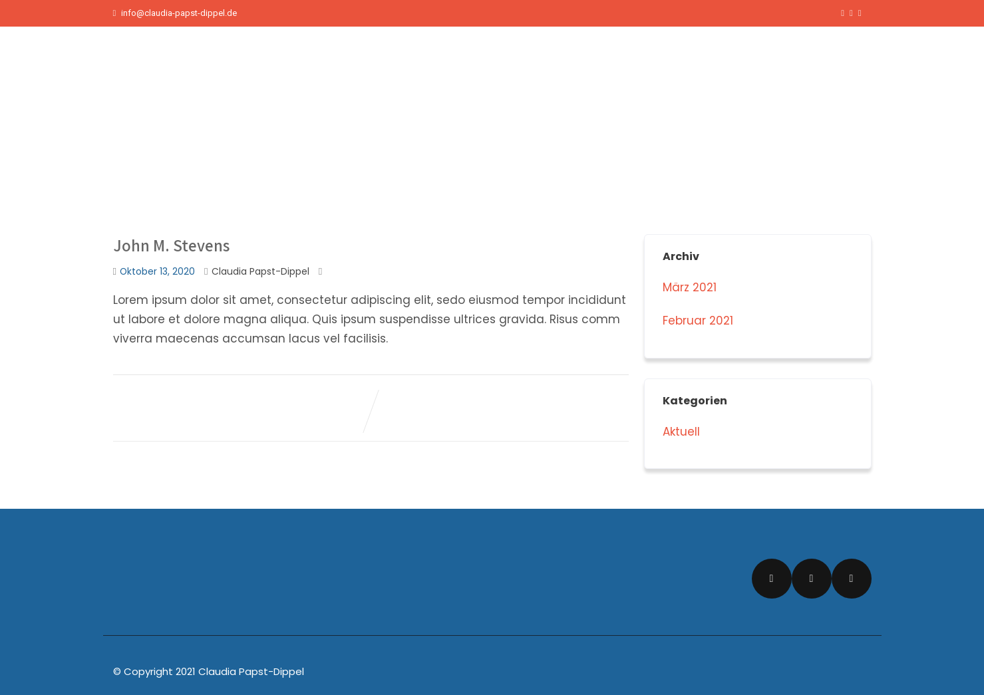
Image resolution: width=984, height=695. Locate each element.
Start (661, 59)
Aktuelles (711, 59)
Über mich (774, 59)
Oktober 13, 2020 (157, 271)
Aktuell (681, 432)
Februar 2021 (698, 321)
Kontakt (834, 59)
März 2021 (690, 287)
